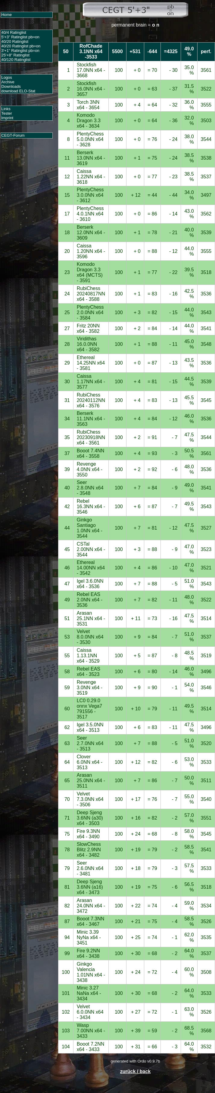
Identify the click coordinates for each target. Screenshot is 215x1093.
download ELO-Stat (18, 91)
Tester (6, 113)
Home (6, 14)
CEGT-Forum (12, 135)
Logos (6, 77)
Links (5, 109)
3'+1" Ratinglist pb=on (20, 50)
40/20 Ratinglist (14, 41)
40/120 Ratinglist (15, 59)
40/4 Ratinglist (13, 32)
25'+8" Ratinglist (15, 55)
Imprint (7, 118)
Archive (7, 82)
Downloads (10, 86)
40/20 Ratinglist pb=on (20, 46)
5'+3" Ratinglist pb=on (20, 37)
